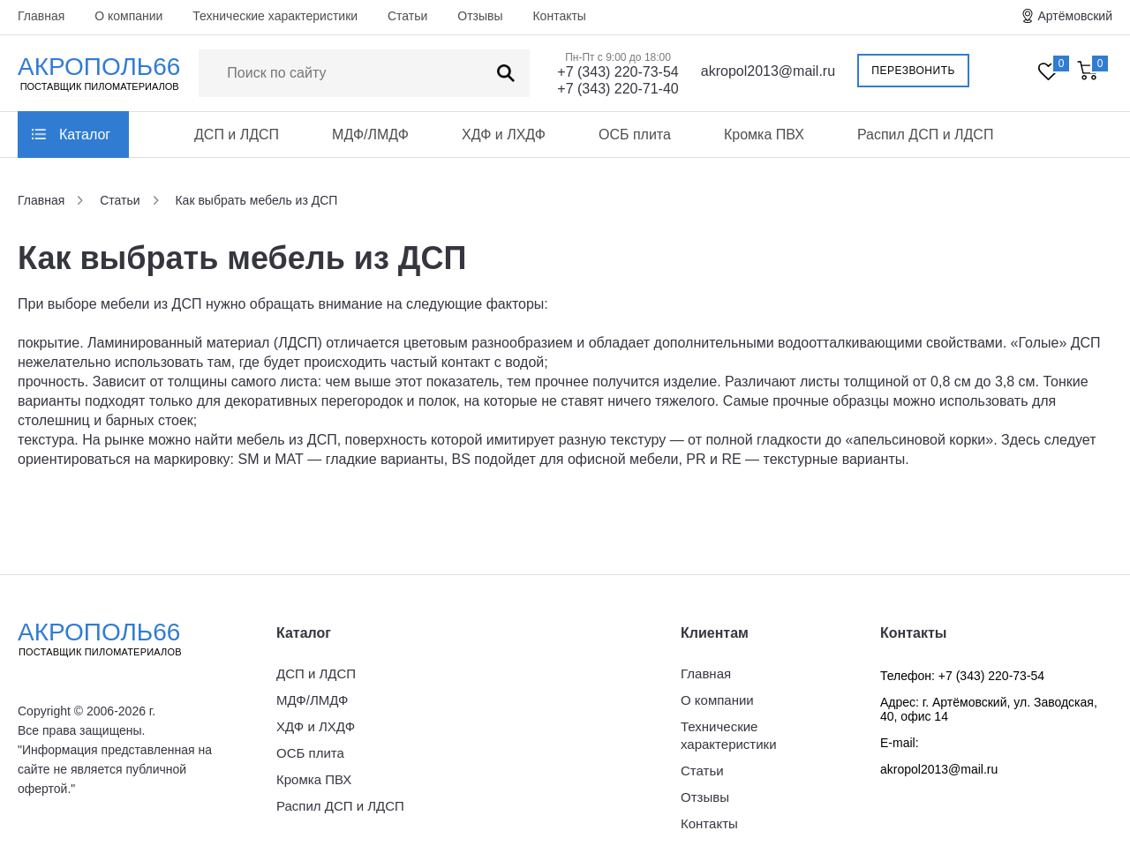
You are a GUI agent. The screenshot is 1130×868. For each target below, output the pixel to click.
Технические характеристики (275, 16)
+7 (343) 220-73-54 (617, 71)
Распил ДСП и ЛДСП (925, 134)
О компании (128, 16)
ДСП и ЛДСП (236, 134)
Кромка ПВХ (764, 134)
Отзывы (479, 16)
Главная (41, 16)
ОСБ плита (635, 134)
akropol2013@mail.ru (768, 71)
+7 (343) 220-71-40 (617, 88)
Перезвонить (913, 70)
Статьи (407, 16)
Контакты (558, 16)
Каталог (84, 134)
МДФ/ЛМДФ (370, 134)
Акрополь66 (115, 638)
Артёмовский (1075, 16)
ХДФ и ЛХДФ (504, 134)
